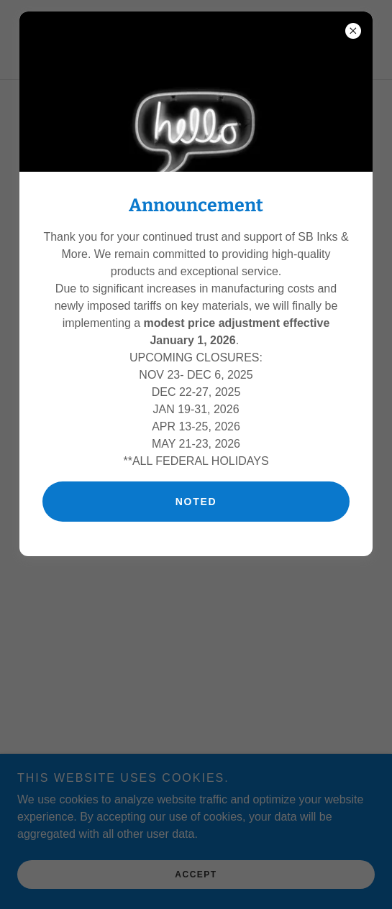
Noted (196, 501)
